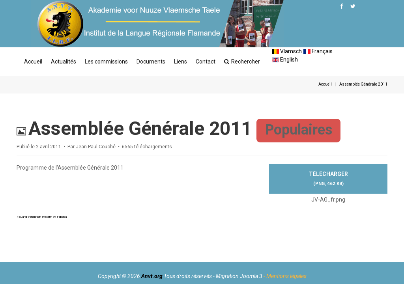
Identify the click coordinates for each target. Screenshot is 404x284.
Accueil (33, 61)
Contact (205, 61)
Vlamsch (287, 51)
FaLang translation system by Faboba (42, 216)
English (285, 59)
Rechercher (242, 61)
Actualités (63, 61)
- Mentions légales (285, 276)
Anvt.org (152, 276)
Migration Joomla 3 (239, 276)
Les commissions (106, 61)
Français (318, 51)
